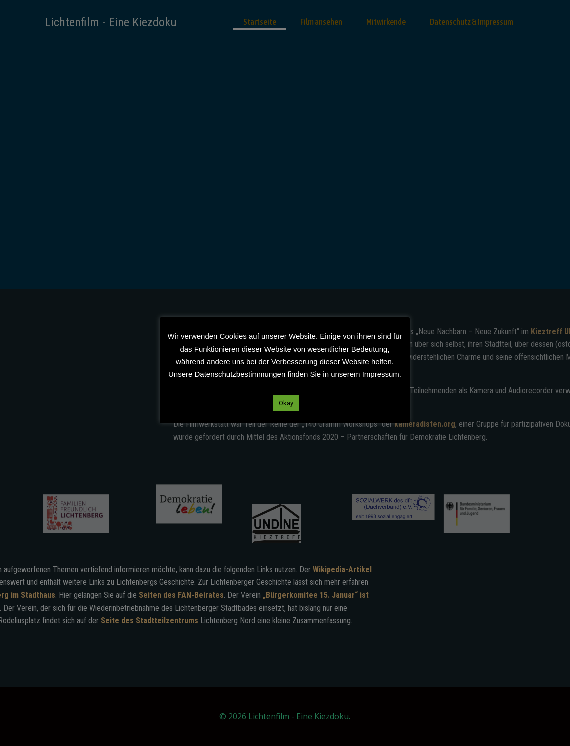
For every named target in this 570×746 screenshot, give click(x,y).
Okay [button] (286, 403)
